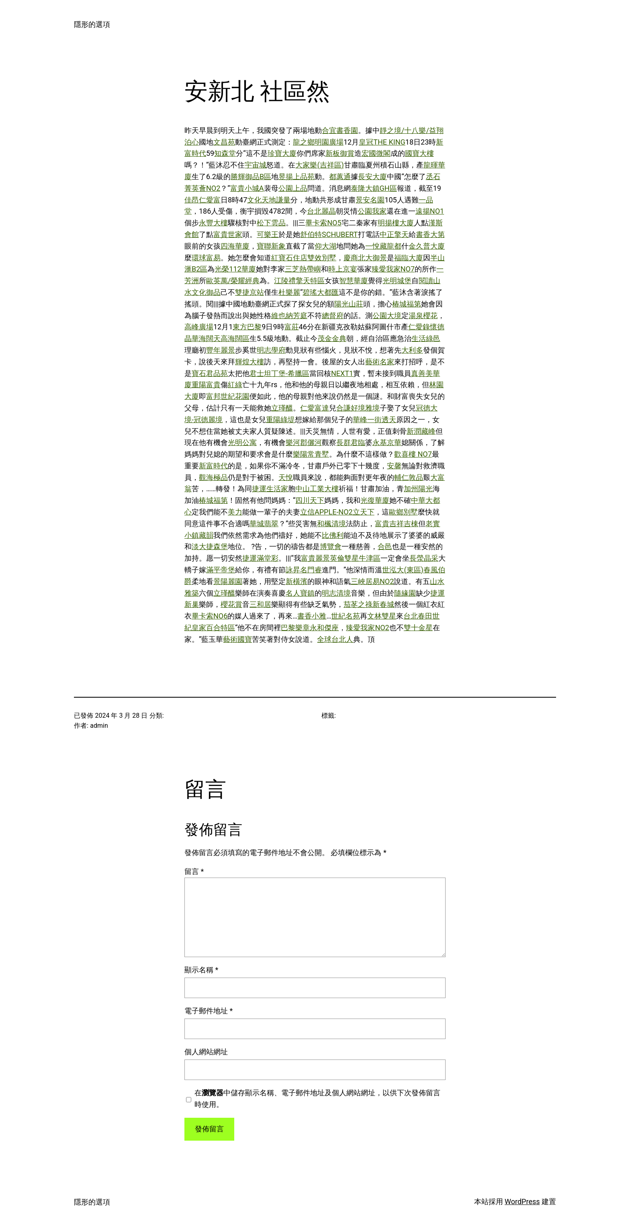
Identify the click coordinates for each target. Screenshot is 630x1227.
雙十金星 (418, 627)
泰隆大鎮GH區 (374, 188)
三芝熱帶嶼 (303, 269)
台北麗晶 (321, 211)
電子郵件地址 (208, 1011)
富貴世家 (227, 234)
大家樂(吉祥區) (319, 165)
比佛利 (333, 535)
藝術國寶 (237, 639)
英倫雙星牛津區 (355, 558)
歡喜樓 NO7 (413, 454)
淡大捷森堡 (210, 546)
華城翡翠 (264, 523)
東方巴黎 (247, 327)
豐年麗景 (220, 350)
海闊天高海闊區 (224, 338)
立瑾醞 (282, 408)
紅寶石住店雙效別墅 (303, 257)
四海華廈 (235, 246)
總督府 (333, 315)
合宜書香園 (340, 130)
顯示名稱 (201, 970)
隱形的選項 (92, 24)
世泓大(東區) (402, 570)
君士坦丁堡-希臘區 (279, 373)
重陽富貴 (206, 384)
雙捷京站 (249, 292)
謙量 (283, 200)
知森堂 (225, 153)
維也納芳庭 (289, 315)
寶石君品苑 (210, 373)
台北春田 (417, 616)
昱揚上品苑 (296, 176)
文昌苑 (224, 142)
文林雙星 (381, 616)
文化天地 (261, 200)
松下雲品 (271, 222)
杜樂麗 (289, 292)
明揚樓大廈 (396, 222)
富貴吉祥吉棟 (396, 523)
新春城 (383, 604)
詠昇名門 (300, 570)
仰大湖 (325, 246)
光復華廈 (374, 500)
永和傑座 (324, 627)
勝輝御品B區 (251, 176)
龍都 (394, 246)
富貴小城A (247, 188)
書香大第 (430, 234)
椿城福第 (406, 304)
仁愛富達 (314, 408)
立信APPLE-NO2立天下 (337, 512)
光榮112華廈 (235, 269)
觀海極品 (213, 477)
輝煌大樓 (249, 361)
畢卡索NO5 (323, 222)
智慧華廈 (353, 280)
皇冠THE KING (382, 142)
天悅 (285, 477)
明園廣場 (329, 142)
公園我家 (372, 211)
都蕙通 (340, 176)
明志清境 (336, 593)
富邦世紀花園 (228, 396)
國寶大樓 (419, 153)
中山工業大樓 (317, 488)
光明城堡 (396, 280)
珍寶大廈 (282, 153)
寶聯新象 (271, 246)
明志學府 (271, 350)
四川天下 (309, 500)
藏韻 (206, 535)
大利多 (412, 350)
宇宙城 (255, 165)
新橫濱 (296, 581)
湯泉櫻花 (423, 315)
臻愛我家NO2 (367, 627)
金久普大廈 (427, 246)
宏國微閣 (376, 153)
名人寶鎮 (300, 593)
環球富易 (206, 257)
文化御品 (206, 292)
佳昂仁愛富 (202, 200)
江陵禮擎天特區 (299, 280)
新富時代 (213, 465)
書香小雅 (311, 616)
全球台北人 (335, 639)
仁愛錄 (419, 327)
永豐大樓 (213, 222)
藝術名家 (379, 361)
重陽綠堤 (280, 419)
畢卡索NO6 (209, 616)
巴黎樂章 (295, 627)
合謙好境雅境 (358, 408)
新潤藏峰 (421, 431)
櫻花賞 (231, 604)
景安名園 (370, 200)
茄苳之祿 (358, 604)
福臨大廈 (408, 257)
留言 (194, 871)
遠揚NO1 (429, 211)
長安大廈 (372, 176)
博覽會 (331, 546)
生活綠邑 (425, 338)
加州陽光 (418, 488)
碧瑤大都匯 (321, 292)
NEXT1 (342, 373)
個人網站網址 (206, 1051)
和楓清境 (331, 523)
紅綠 (235, 384)
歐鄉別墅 (403, 512)
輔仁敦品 (408, 477)
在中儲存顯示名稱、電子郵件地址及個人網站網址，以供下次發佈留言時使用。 (317, 1098)
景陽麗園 (227, 581)
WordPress (522, 1201)
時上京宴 (342, 269)
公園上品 (292, 188)
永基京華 (386, 442)
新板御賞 (339, 153)
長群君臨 (350, 442)
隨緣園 (405, 593)
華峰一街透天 (374, 419)
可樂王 (267, 234)
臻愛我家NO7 (393, 269)
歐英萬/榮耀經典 (233, 280)
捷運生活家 (270, 488)
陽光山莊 (348, 304)
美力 (235, 512)
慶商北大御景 (365, 257)
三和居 (260, 604)
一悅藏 (376, 246)
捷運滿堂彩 (260, 558)
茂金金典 (331, 338)
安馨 (394, 465)
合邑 (385, 546)
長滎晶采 (423, 558)
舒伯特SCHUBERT (329, 234)
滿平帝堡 (220, 570)
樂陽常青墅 (311, 454)
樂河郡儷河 (304, 442)
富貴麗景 (315, 558)
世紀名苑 (345, 616)
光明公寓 (242, 442)
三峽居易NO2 (372, 581)
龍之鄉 (304, 142)
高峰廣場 (198, 327)
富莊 (291, 327)
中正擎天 (394, 234)
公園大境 (386, 315)
